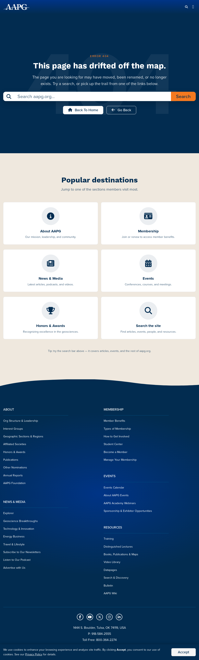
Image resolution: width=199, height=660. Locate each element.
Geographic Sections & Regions (23, 436)
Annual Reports (13, 475)
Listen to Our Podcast (16, 560)
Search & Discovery (116, 578)
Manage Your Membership (120, 460)
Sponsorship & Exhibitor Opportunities (128, 511)
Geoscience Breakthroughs (20, 521)
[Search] (186, 7)
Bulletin (108, 585)
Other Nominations (15, 467)
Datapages (110, 570)
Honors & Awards (14, 452)
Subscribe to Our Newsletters (22, 552)
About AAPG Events (116, 495)
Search (183, 96)
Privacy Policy (33, 654)
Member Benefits (114, 421)
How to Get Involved (116, 436)
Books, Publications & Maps (121, 554)
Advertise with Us (14, 568)
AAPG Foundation (14, 483)
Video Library (112, 562)
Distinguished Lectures (118, 547)
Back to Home (83, 110)
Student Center (113, 444)
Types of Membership (117, 429)
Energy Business (14, 536)
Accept (183, 652)
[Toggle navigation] (193, 7)
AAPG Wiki (110, 593)
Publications (10, 460)
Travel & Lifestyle (14, 544)
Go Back (121, 110)
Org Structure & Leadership (20, 421)
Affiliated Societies (14, 444)
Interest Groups (13, 429)
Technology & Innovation (18, 529)
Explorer (8, 513)
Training (109, 539)
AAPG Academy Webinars (120, 503)
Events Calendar (114, 487)
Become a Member (115, 452)
